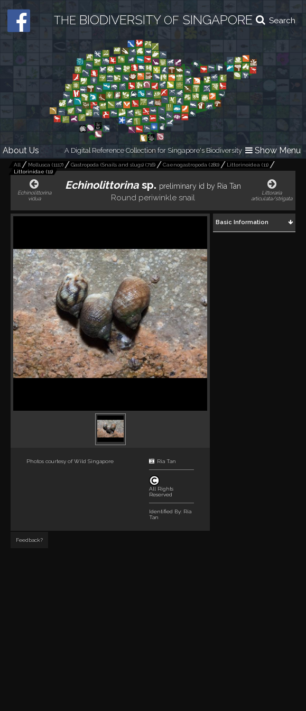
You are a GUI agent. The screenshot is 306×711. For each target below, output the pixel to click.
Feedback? (29, 540)
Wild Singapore (94, 461)
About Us (21, 150)
